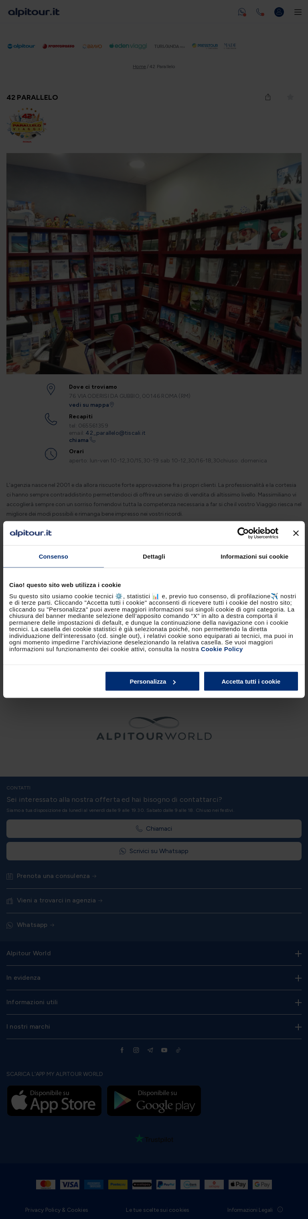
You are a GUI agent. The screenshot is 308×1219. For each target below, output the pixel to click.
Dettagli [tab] (154, 556)
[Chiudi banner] (296, 533)
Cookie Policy (222, 648)
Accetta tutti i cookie (251, 681)
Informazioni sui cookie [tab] (254, 556)
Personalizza (153, 681)
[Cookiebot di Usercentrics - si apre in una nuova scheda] (243, 533)
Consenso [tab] (53, 556)
